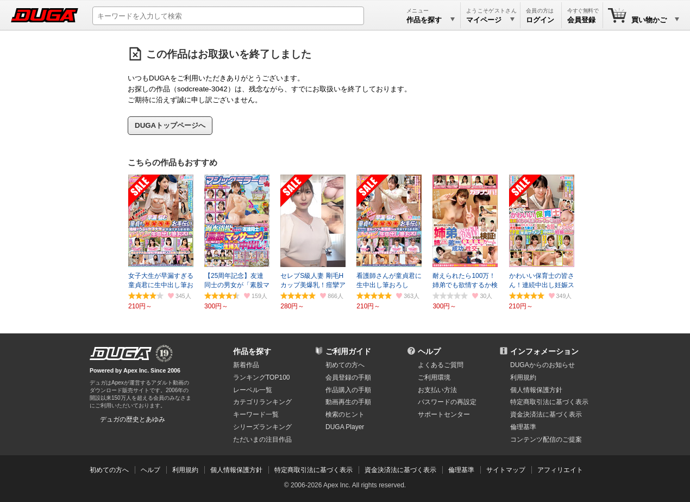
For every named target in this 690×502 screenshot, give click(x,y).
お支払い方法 (437, 390)
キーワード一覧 (256, 414)
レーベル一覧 (252, 390)
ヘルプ (429, 351)
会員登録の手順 (348, 377)
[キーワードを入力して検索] (228, 16)
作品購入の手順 (348, 390)
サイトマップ (505, 470)
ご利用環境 (434, 377)
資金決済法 (546, 414)
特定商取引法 (549, 402)
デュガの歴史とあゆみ (132, 419)
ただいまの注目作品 (262, 439)
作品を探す (252, 351)
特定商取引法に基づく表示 (313, 470)
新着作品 (246, 365)
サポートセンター (444, 414)
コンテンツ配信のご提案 (546, 439)
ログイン (540, 20)
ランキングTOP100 (261, 377)
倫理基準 (523, 427)
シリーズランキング (262, 427)
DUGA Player (344, 427)
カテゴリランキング (262, 402)
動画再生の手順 (348, 402)
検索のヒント (345, 414)
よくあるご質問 (440, 365)
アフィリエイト (560, 470)
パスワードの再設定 (447, 402)
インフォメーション (544, 351)
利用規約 (523, 377)
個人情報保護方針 (536, 390)
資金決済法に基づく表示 (400, 470)
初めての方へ (345, 365)
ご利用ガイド (348, 351)
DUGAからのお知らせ (542, 365)
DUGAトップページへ (170, 125)
